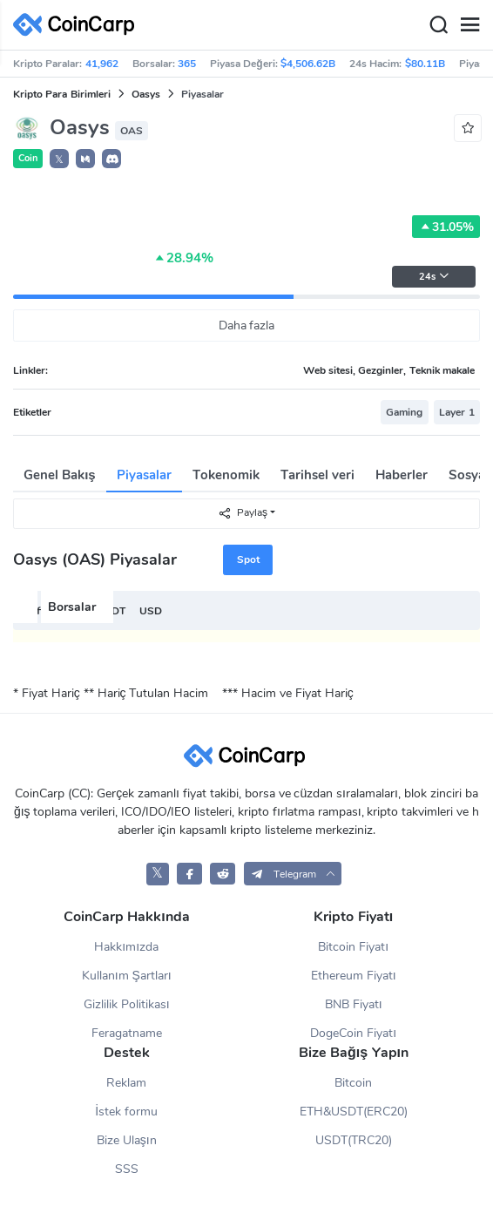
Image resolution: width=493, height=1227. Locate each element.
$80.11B (425, 64)
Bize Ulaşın (127, 1140)
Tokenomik (226, 475)
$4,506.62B (307, 64)
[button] (85, 158)
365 (187, 64)
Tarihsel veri (317, 475)
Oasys (146, 94)
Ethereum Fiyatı (353, 975)
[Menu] (469, 25)
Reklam (126, 1082)
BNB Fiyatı (353, 1004)
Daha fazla (247, 325)
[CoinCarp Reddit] (222, 874)
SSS (126, 1169)
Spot (248, 559)
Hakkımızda (126, 947)
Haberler (401, 475)
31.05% (446, 226)
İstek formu (126, 1111)
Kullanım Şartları (127, 975)
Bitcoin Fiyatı (353, 947)
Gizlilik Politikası (127, 1004)
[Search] (438, 25)
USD (150, 611)
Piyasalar (144, 475)
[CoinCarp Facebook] (189, 874)
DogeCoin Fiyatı (353, 1033)
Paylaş (242, 512)
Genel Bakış (60, 475)
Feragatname (126, 1033)
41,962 (101, 64)
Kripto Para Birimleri (62, 94)
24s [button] (434, 276)
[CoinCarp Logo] (78, 24)
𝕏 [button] (59, 159)
